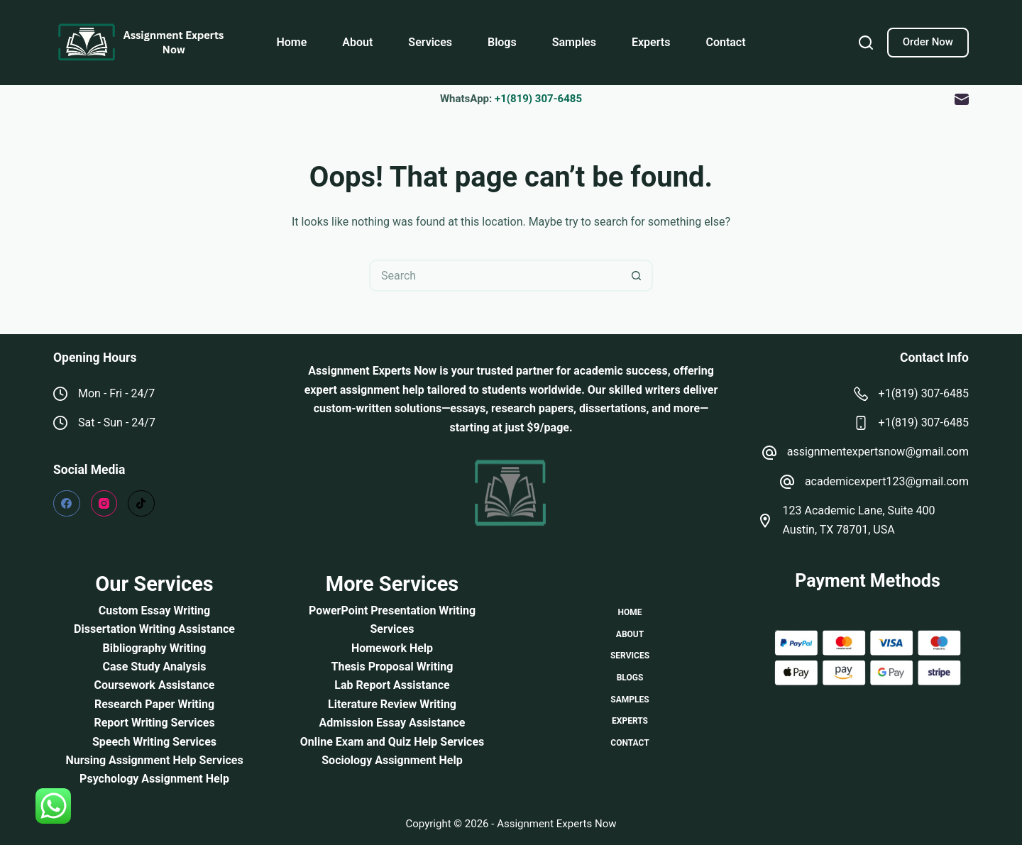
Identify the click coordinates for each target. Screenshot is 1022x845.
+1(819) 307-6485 (538, 98)
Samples (574, 42)
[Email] (962, 99)
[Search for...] (495, 276)
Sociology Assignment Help (392, 760)
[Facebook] (66, 503)
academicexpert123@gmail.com (887, 481)
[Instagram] (104, 503)
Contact (725, 42)
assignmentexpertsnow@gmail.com (878, 451)
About (357, 42)
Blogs (502, 42)
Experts (651, 42)
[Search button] (637, 276)
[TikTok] (141, 503)
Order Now (928, 41)
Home (291, 42)
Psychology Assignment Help (154, 778)
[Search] (866, 42)
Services (430, 42)
